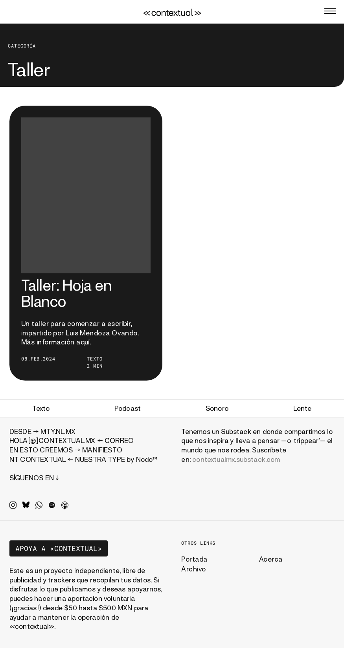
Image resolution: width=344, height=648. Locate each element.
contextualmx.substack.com (236, 459)
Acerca (271, 559)
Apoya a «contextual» (58, 548)
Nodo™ (147, 459)
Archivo (193, 569)
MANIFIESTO (102, 450)
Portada (194, 559)
